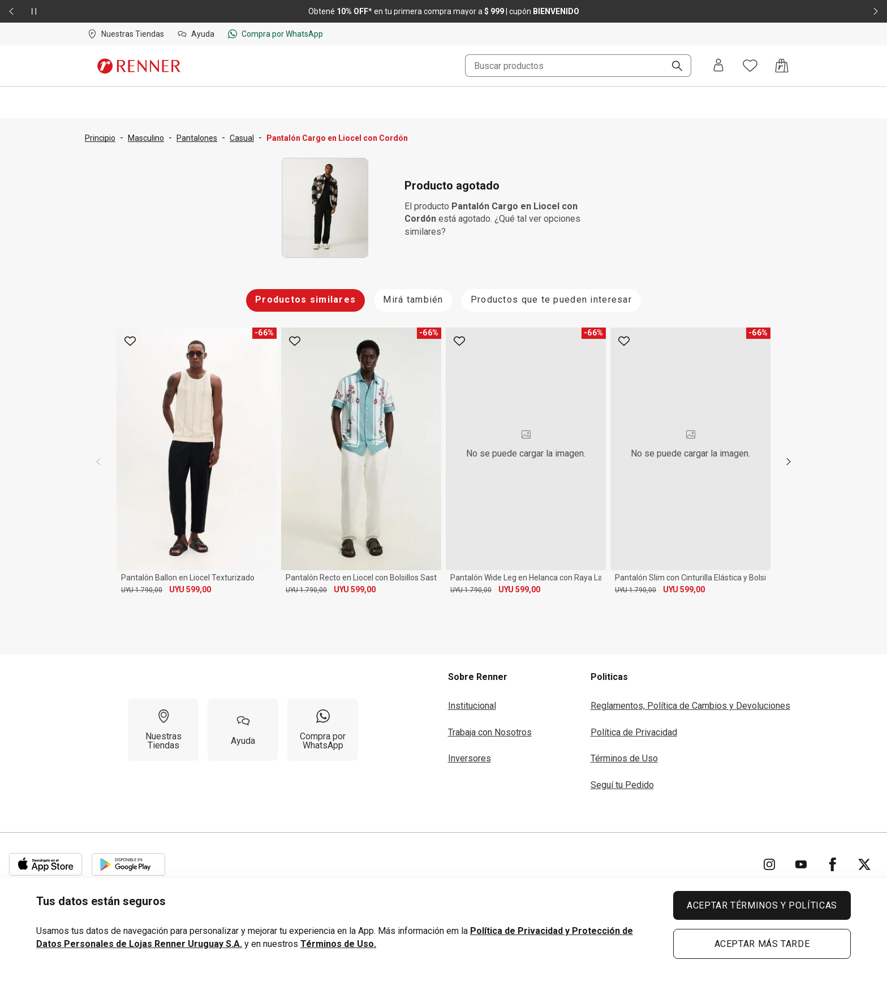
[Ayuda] (243, 730)
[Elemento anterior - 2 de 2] (11, 11)
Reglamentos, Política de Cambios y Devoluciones (690, 705)
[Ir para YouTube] (801, 864)
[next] (788, 461)
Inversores (469, 758)
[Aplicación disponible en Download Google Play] (128, 864)
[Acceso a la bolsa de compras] (781, 65)
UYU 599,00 (190, 589)
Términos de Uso (624, 758)
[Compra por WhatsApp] (322, 730)
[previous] (98, 461)
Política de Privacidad (634, 732)
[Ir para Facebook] (832, 864)
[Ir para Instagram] (769, 864)
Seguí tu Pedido (622, 785)
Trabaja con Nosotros (490, 732)
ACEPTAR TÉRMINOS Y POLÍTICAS (762, 905)
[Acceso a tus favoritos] (750, 65)
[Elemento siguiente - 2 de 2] (875, 11)
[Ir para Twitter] (864, 864)
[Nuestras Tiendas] (163, 730)
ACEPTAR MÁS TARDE (762, 943)
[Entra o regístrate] (718, 66)
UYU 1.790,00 (141, 590)
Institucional (472, 705)
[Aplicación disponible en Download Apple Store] (46, 864)
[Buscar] (672, 67)
